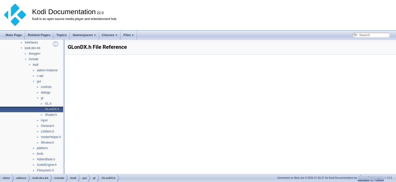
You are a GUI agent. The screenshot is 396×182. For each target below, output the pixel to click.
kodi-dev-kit (32, 48)
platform (42, 148)
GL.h (48, 103)
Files (128, 35)
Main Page (14, 35)
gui (39, 81)
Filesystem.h (45, 170)
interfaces (31, 42)
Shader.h (51, 115)
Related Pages (39, 35)
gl (42, 98)
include (33, 59)
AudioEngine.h (47, 165)
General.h (47, 126)
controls (46, 87)
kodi (35, 64)
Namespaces (84, 35)
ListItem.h (47, 131)
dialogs (46, 92)
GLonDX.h (52, 109)
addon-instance (47, 70)
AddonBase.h (46, 159)
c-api (40, 76)
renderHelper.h (51, 137)
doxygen (34, 53)
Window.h (47, 142)
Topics (61, 35)
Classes (109, 35)
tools (40, 153)
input (44, 120)
